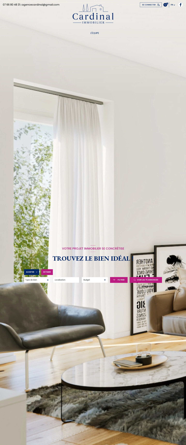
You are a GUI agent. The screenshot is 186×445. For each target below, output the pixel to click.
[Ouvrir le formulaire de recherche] (119, 280)
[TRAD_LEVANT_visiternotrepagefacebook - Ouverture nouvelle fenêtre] (142, 4)
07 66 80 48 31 (11, 4)
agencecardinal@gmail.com (40, 4)
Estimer (47, 272)
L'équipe (94, 33)
